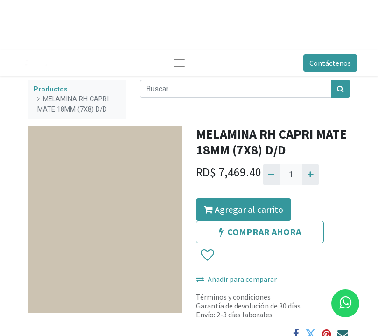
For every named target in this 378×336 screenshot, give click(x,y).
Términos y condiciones (233, 296)
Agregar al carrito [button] (243, 209)
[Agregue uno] (310, 174)
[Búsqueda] (340, 89)
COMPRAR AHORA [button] (260, 232)
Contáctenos (330, 63)
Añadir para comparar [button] (236, 279)
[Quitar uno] (271, 174)
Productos (51, 89)
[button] (207, 255)
